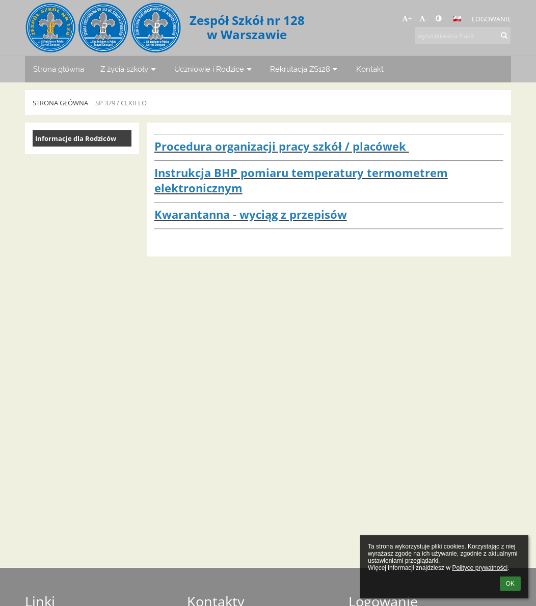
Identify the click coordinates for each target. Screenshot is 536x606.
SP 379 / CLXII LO (121, 102)
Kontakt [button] (370, 69)
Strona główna (60, 102)
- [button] (423, 18)
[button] (457, 19)
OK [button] (510, 583)
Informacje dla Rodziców (75, 138)
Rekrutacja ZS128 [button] (305, 69)
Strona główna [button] (58, 69)
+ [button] (407, 18)
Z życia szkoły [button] (129, 69)
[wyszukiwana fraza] (462, 35)
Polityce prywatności (479, 567)
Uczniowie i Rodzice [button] (214, 69)
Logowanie (491, 18)
